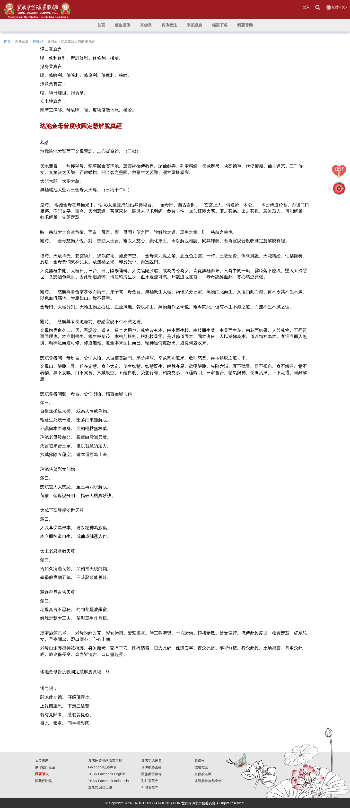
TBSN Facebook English (106, 774)
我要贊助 (42, 760)
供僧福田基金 (45, 767)
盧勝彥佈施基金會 (208, 781)
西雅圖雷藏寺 (151, 774)
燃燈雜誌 (201, 767)
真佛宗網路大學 (100, 788)
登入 (306, 7)
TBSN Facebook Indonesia (108, 781)
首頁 (7, 41)
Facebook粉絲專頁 (102, 767)
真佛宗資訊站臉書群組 (105, 760)
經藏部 (38, 41)
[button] (122, 25)
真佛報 (199, 760)
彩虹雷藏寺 (149, 781)
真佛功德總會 (151, 760)
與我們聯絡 (43, 781)
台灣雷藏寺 (149, 788)
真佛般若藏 (202, 774)
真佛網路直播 (151, 767)
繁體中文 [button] (336, 7)
